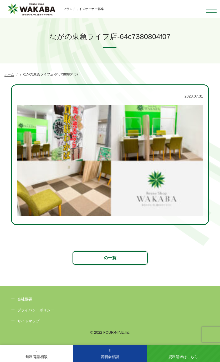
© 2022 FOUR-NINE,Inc (110, 332)
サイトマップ (28, 321)
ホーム (9, 74)
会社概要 (24, 299)
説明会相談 (110, 354)
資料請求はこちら (183, 357)
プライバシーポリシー (35, 310)
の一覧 (110, 258)
